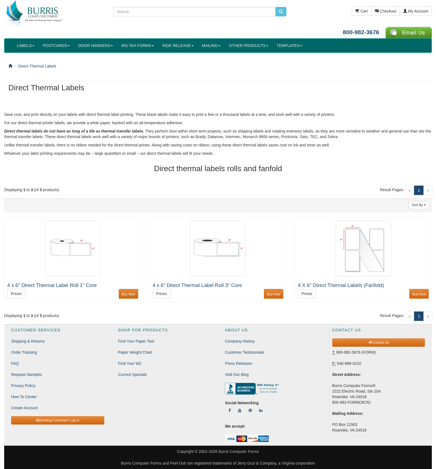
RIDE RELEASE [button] (178, 45)
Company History (240, 341)
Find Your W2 (130, 363)
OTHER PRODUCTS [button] (248, 45)
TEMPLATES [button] (289, 45)
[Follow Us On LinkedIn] (261, 410)
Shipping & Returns (28, 341)
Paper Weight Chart (135, 352)
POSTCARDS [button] (56, 45)
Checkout (385, 11)
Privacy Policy (23, 385)
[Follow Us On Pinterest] (250, 410)
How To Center (24, 397)
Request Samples (26, 374)
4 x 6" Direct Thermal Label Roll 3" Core (197, 285)
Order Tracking (24, 352)
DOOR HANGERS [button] (95, 45)
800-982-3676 (361, 32)
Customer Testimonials (244, 352)
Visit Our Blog (237, 374)
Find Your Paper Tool (136, 341)
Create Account (24, 408)
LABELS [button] (25, 45)
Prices (16, 293)
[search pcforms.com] (280, 11)
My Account (415, 11)
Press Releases (238, 363)
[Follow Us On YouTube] (239, 410)
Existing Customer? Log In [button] (57, 420)
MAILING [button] (211, 45)
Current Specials (132, 374)
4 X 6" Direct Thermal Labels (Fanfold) (341, 285)
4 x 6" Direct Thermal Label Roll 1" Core (52, 285)
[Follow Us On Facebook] (229, 410)
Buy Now (128, 294)
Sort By (419, 205)
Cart (361, 11)
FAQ (15, 363)
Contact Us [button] (378, 343)
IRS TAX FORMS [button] (137, 45)
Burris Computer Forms (239, 451)
